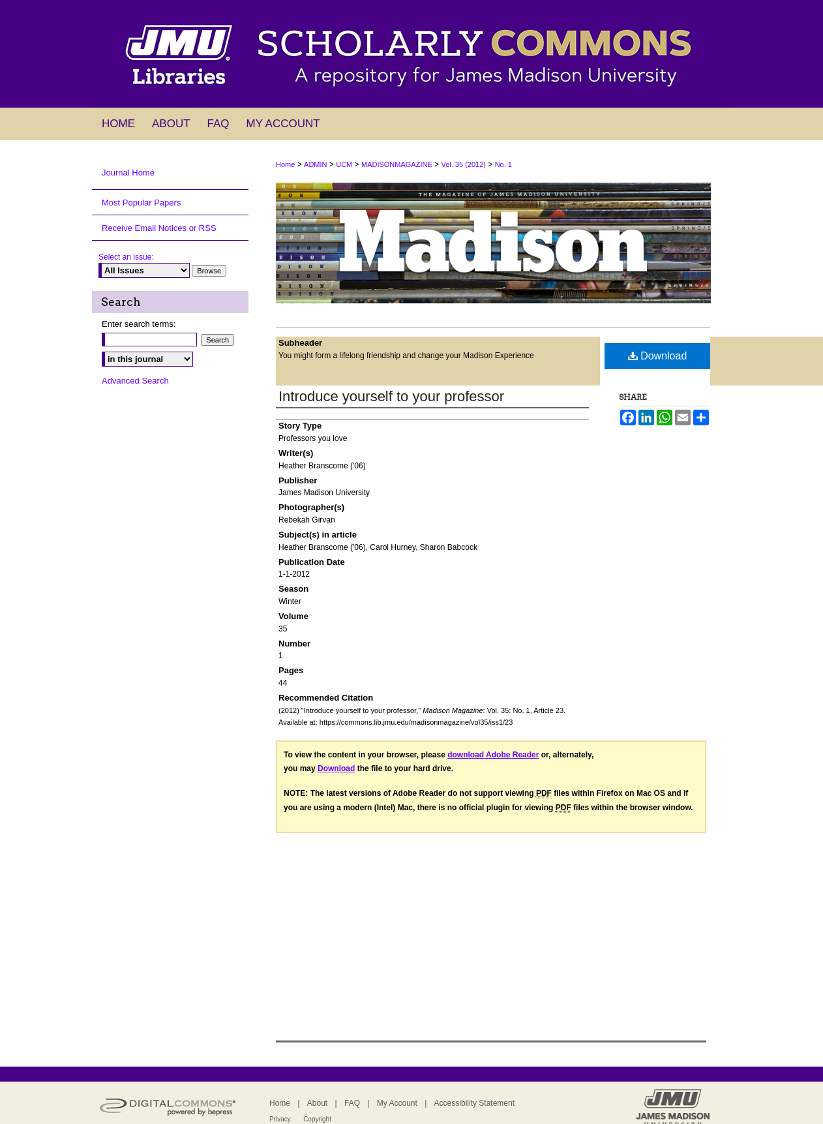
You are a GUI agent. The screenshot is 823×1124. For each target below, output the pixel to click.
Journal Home (128, 172)
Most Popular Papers (141, 202)
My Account (397, 1103)
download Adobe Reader (493, 754)
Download (657, 355)
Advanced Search (135, 381)
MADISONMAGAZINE (396, 164)
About (317, 1103)
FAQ (352, 1103)
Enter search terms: (138, 324)
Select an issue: (126, 257)
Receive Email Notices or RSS (159, 228)
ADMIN (315, 164)
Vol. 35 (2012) (463, 164)
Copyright (317, 1119)
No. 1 (503, 164)
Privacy (280, 1119)
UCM (344, 164)
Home (285, 164)
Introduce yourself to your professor (391, 396)
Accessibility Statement (474, 1103)
